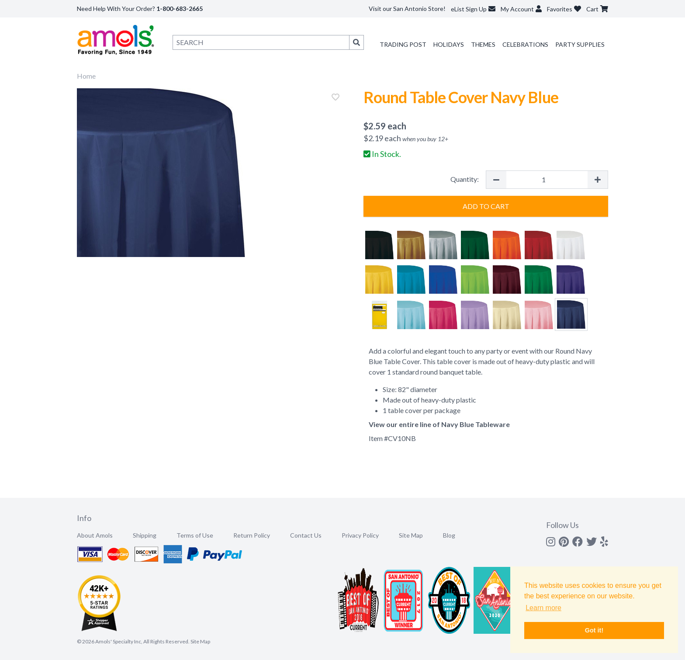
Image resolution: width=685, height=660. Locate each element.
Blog (449, 535)
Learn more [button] (543, 607)
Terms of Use (194, 535)
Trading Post (403, 44)
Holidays (448, 44)
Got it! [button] (594, 630)
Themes (483, 44)
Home (86, 76)
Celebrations (525, 44)
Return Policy (251, 535)
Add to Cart (486, 206)
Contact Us (306, 535)
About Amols (95, 535)
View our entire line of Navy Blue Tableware (439, 424)
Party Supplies (580, 44)
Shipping (144, 535)
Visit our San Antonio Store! (407, 8)
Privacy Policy (360, 535)
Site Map (411, 535)
